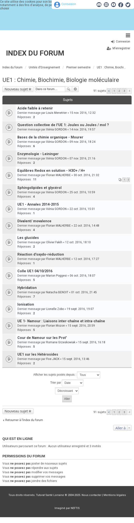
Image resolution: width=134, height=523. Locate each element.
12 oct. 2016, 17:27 (86, 259)
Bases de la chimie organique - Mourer (50, 137)
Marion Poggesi (56, 275)
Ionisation (25, 304)
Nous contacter (91, 495)
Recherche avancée (75, 89)
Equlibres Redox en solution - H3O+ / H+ (51, 171)
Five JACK (52, 359)
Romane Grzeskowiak (60, 342)
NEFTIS (75, 508)
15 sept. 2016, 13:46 (75, 359)
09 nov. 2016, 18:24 (82, 141)
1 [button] (114, 91)
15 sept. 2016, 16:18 (91, 342)
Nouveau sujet (16, 89)
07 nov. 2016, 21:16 (82, 158)
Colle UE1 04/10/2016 (34, 271)
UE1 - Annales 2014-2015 (38, 204)
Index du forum (35, 53)
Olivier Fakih (54, 242)
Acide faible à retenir (35, 108)
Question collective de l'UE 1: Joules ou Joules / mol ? (63, 125)
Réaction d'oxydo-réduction (40, 254)
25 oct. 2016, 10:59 (82, 192)
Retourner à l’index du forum (24, 420)
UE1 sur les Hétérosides (37, 354)
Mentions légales (115, 495)
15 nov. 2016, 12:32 (83, 113)
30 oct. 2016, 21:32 (86, 175)
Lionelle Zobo (55, 309)
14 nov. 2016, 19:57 (82, 129)
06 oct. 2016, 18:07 (82, 275)
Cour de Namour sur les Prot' (42, 338)
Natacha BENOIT (57, 292)
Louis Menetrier (56, 113)
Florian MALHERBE (58, 175)
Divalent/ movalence (34, 221)
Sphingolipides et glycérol (39, 188)
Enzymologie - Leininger (38, 154)
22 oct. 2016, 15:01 (82, 209)
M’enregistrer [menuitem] (121, 48)
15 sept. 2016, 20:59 (81, 325)
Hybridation (27, 288)
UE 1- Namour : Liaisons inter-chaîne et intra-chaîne (61, 321)
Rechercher (68, 89)
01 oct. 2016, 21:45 (84, 292)
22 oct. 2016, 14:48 (86, 225)
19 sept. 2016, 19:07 (80, 309)
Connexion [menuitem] (123, 41)
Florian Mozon (55, 325)
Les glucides (28, 238)
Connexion (68, 4)
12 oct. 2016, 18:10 (78, 242)
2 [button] (119, 91)
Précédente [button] (109, 90)
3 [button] (124, 91)
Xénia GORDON (56, 129)
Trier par (66, 383)
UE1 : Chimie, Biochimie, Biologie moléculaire (60, 80)
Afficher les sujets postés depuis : (66, 375)
